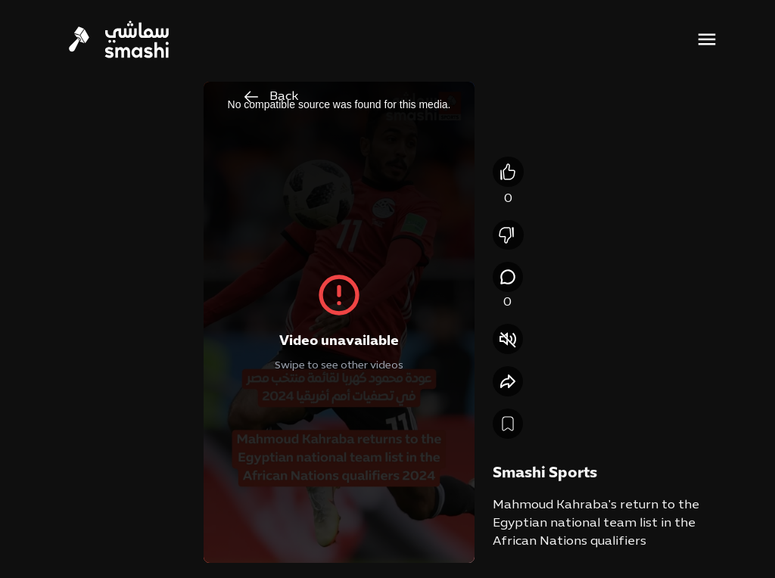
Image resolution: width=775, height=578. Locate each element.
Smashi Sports (545, 474)
